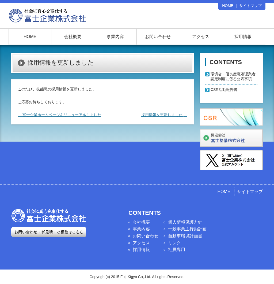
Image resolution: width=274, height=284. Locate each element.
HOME (227, 5)
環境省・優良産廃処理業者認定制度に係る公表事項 (233, 76)
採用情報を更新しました (164, 115)
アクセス (200, 36)
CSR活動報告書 (224, 89)
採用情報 (243, 36)
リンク (174, 243)
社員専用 (176, 249)
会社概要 (72, 36)
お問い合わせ (158, 36)
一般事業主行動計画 (187, 229)
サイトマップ (250, 5)
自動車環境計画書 (185, 236)
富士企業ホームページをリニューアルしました (59, 115)
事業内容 (115, 36)
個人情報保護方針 (185, 222)
